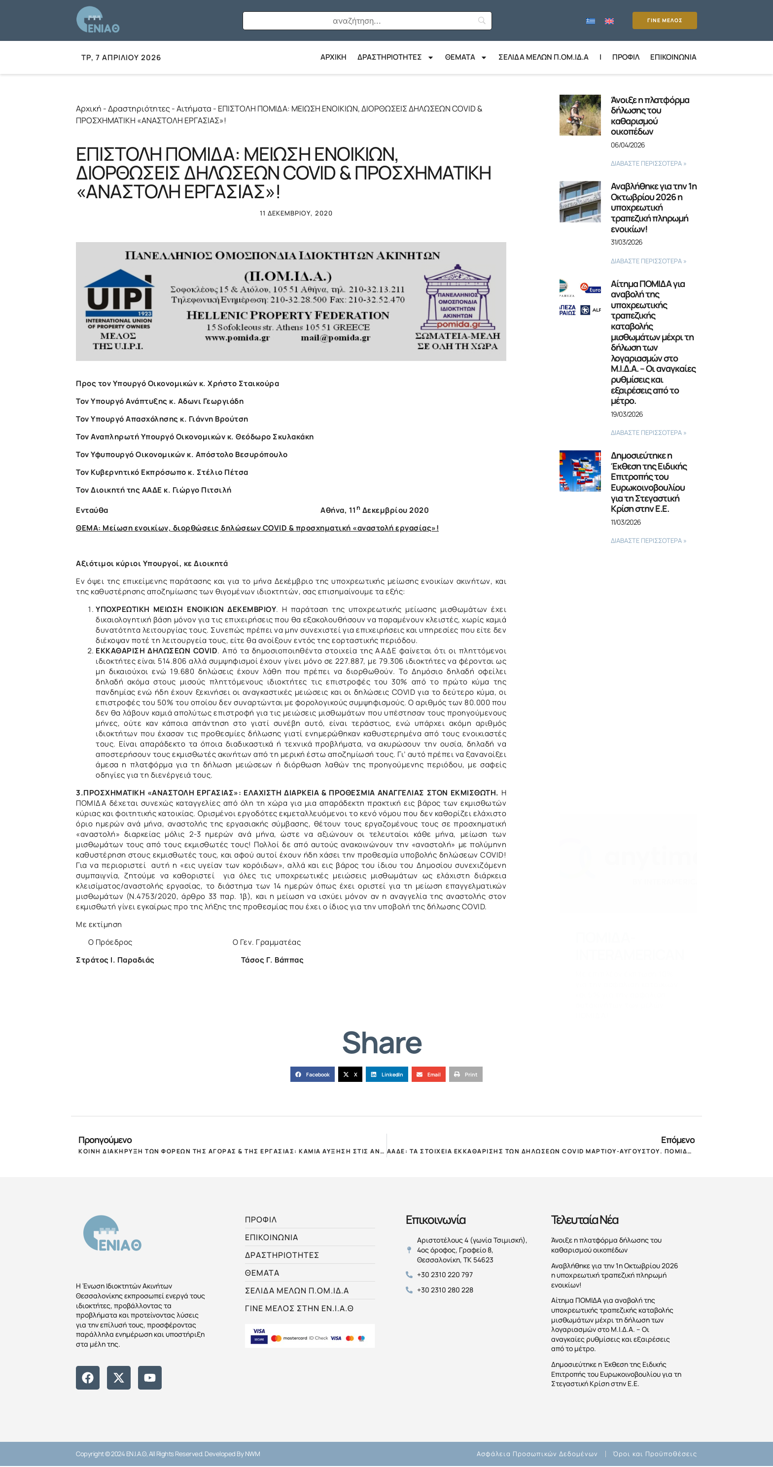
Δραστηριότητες (139, 108)
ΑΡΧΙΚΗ (333, 57)
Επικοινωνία (673, 57)
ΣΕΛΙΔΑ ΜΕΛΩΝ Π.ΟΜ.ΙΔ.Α (543, 57)
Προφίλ (625, 57)
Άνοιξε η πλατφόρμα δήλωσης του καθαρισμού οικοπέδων (650, 116)
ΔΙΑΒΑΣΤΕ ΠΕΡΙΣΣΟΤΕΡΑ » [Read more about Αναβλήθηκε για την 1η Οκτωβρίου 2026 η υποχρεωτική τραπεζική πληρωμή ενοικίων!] (649, 260)
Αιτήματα (193, 108)
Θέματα (466, 57)
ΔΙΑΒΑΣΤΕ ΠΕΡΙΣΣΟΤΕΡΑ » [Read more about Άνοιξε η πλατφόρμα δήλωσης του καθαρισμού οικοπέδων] (649, 163)
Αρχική (89, 108)
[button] (312, 1074)
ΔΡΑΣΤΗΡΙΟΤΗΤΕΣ (395, 57)
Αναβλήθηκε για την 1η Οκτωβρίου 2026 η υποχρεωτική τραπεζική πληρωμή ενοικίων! (654, 207)
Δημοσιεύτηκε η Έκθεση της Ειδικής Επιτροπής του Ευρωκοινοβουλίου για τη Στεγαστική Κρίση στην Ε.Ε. (649, 481)
